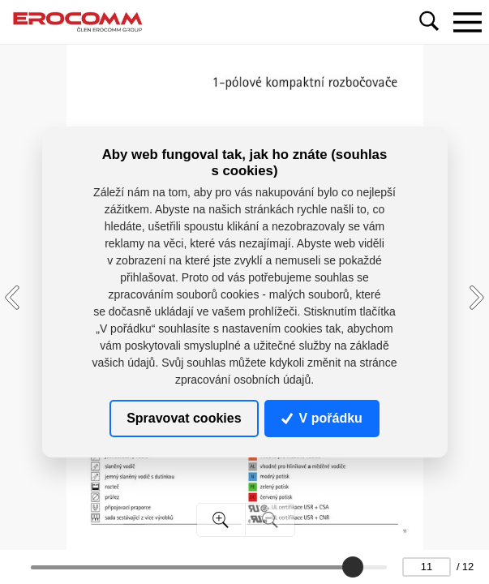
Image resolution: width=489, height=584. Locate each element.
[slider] (352, 567)
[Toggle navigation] (467, 22)
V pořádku (321, 418)
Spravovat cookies (184, 418)
